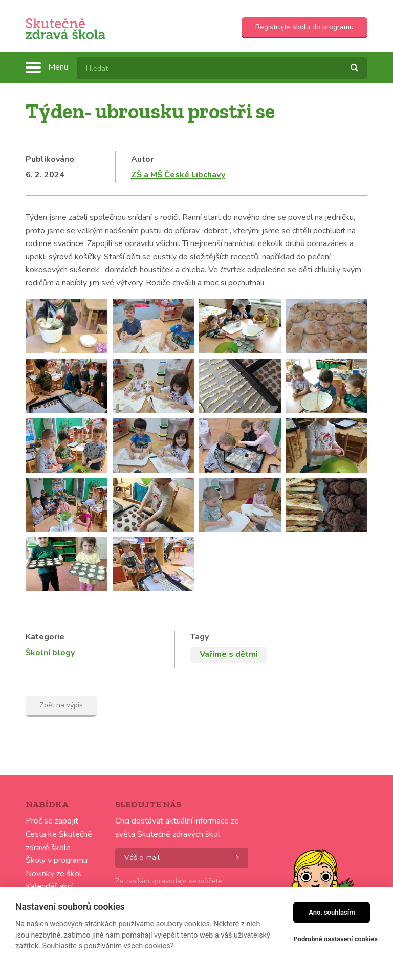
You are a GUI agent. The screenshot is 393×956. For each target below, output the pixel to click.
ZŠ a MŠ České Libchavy (178, 175)
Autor (142, 159)
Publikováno (50, 159)
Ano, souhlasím (332, 912)
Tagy (199, 636)
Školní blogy (50, 652)
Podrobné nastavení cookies (335, 939)
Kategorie (45, 636)
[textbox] (222, 68)
